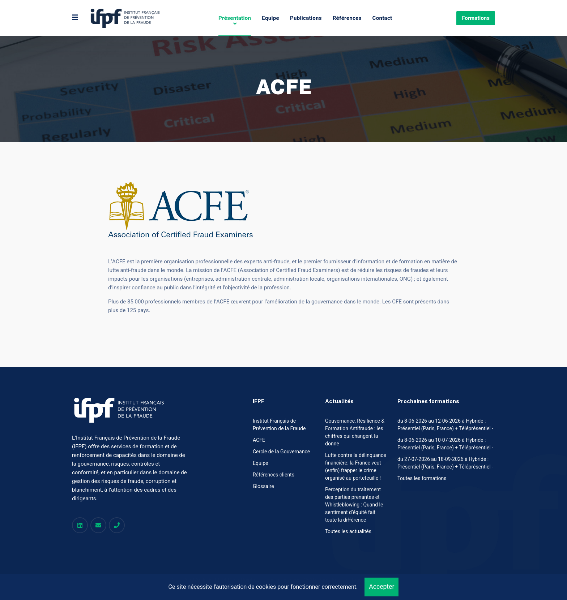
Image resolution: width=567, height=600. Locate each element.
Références (347, 18)
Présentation (234, 18)
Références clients (273, 475)
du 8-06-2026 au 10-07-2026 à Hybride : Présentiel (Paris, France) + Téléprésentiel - (445, 444)
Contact (382, 18)
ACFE (259, 440)
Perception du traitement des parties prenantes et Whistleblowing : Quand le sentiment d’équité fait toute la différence (354, 505)
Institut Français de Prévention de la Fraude (279, 424)
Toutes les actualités (348, 531)
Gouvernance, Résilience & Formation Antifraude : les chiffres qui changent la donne (354, 432)
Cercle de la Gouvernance (281, 452)
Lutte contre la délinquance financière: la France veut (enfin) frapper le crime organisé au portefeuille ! (355, 467)
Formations (476, 18)
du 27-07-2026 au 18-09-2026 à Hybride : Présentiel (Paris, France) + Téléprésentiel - (445, 463)
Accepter (381, 586)
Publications (306, 18)
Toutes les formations (421, 478)
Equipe (270, 18)
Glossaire (263, 486)
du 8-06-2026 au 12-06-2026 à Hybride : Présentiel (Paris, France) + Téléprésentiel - (445, 424)
